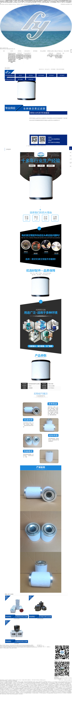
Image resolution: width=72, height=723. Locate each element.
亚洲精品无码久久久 (20, 684)
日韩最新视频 (45, 690)
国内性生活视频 (52, 687)
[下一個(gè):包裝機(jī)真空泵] (41, 145)
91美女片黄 (31, 686)
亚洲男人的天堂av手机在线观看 (34, 687)
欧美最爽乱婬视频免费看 (19, 688)
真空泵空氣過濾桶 (40, 618)
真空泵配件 (62, 75)
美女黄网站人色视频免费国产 (9, 685)
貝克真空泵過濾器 (17, 618)
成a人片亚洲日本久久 (22, 685)
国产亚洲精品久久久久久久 (8, 689)
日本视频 (25, 688)
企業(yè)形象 (12, 645)
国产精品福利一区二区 (58, 689)
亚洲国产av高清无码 (23, 689)
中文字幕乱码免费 (10, 691)
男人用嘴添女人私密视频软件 (37, 684)
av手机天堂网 (43, 689)
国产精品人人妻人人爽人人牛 (38, 686)
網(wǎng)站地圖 (66, 4)
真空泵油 (18, 4)
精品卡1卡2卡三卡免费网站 (66, 691)
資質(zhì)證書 (16, 645)
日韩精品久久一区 (25, 690)
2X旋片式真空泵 (16, 646)
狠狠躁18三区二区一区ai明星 (60, 685)
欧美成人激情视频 (30, 689)
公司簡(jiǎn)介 (7, 645)
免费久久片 (28, 685)
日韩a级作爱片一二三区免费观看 (53, 684)
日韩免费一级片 (49, 691)
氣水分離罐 (20, 79)
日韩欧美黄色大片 (16, 689)
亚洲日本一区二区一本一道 (63, 687)
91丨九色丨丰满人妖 (61, 686)
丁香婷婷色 (57, 687)
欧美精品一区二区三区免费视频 (7, 686)
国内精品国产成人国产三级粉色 (11, 684)
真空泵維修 (26, 645)
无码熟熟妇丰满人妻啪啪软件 (38, 690)
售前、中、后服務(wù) (46, 646)
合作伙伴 (20, 645)
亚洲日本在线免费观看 (66, 688)
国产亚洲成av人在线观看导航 (32, 691)
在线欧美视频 (10, 687)
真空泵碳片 (33, 4)
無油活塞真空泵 (11, 646)
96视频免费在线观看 (62, 684)
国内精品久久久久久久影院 (31, 688)
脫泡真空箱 (30, 79)
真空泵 (22, 4)
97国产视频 (26, 684)
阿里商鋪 (62, 4)
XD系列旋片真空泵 (5, 646)
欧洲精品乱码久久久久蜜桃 (16, 690)
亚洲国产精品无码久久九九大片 (43, 685)
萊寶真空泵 (29, 646)
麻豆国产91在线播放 (34, 685)
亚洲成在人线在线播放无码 (41, 691)
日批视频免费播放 (26, 686)
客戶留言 (70, 4)
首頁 (43, 69)
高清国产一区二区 (4, 690)
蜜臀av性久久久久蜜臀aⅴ (11, 688)
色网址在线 (67, 686)
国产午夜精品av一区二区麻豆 (18, 691)
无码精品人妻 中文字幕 (25, 687)
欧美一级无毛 (10, 690)
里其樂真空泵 (25, 646)
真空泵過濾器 (38, 4)
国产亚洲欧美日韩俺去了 (50, 689)
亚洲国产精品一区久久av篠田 (57, 691)
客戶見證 (23, 645)
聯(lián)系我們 (31, 645)
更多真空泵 (32, 646)
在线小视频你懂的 (65, 689)
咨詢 (70, 148)
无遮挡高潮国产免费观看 (49, 688)
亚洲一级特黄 (4, 691)
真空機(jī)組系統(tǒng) (10, 79)
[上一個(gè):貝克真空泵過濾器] (31, 145)
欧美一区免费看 (45, 684)
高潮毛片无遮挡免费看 (37, 689)
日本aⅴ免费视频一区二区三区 (53, 690)
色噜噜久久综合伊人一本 (40, 688)
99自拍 (5, 688)
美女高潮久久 (30, 690)
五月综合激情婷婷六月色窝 (44, 687)
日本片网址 (45, 686)
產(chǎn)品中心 (47, 69)
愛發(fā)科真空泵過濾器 (60, 69)
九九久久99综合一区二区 (17, 687)
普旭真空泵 (21, 646)
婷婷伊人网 (25, 691)
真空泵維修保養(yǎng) (27, 4)
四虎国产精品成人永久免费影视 (53, 686)
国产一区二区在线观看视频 (58, 688)
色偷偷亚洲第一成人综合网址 (18, 686)
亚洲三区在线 (16, 685)
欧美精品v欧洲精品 (51, 685)
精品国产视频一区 (61, 690)
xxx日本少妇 (30, 684)
